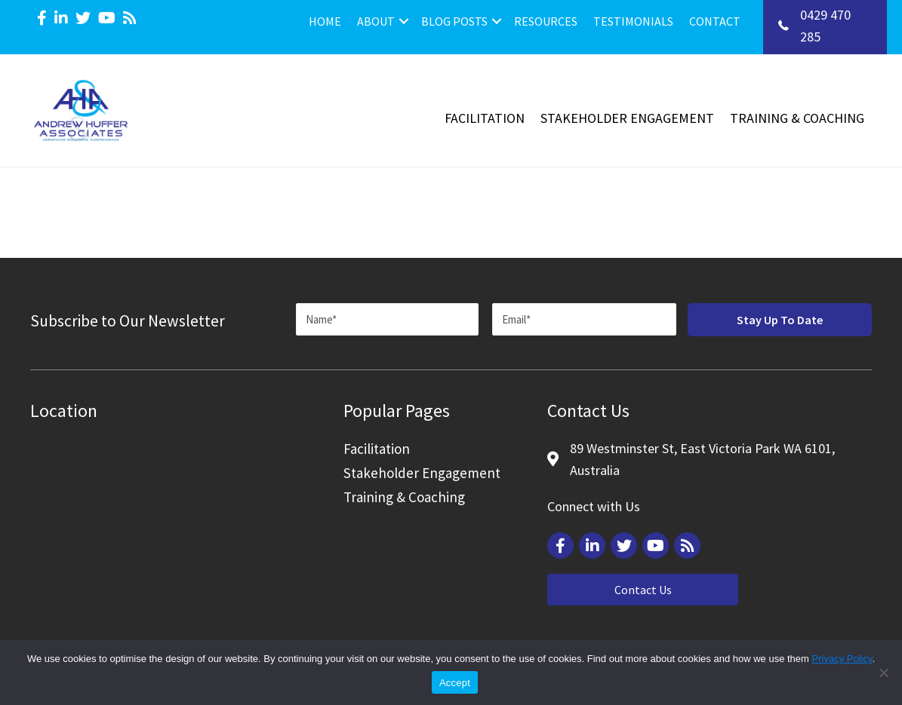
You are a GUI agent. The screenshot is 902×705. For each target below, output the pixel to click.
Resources (545, 21)
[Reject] (883, 672)
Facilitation (485, 118)
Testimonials (633, 21)
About (376, 21)
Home (325, 21)
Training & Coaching (797, 118)
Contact (714, 21)
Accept (454, 682)
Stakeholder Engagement (627, 118)
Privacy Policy (842, 658)
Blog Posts (454, 21)
